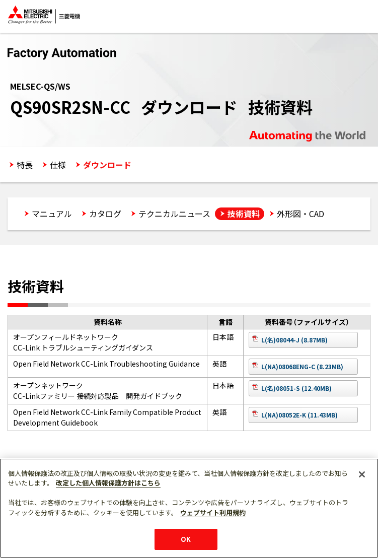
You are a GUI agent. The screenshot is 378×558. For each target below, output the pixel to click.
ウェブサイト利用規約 (213, 512)
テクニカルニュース (174, 213)
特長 (25, 165)
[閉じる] (362, 474)
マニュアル (52, 213)
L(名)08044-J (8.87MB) (294, 339)
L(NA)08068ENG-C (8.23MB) (302, 366)
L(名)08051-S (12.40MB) (296, 388)
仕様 (58, 165)
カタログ (105, 213)
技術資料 (244, 213)
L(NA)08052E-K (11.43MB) (299, 414)
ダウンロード (107, 165)
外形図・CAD (300, 213)
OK (186, 539)
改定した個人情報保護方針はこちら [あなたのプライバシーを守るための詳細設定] (108, 482)
